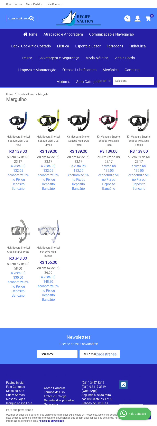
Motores (63, 81)
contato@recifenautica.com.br (102, 366)
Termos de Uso (54, 347)
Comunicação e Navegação (111, 34)
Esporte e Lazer (88, 46)
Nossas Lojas (15, 354)
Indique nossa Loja (19, 358)
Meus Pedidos (34, 4)
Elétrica (63, 46)
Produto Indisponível (18, 209)
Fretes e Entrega (55, 351)
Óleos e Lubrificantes (79, 69)
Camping (132, 69)
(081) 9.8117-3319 (94, 343)
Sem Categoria (88, 81)
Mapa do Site (15, 345)
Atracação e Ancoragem (63, 34)
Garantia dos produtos (59, 355)
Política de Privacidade (59, 367)
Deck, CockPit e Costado (31, 46)
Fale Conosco (54, 4)
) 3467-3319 (93, 337)
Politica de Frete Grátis (59, 363)
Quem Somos (14, 4)
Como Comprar (54, 343)
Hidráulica (137, 46)
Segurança (51, 359)
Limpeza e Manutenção (37, 69)
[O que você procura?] (31, 18)
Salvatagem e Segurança (58, 57)
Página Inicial (15, 337)
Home (32, 34)
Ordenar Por (103, 81)
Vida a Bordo (124, 57)
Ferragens (115, 46)
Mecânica (111, 69)
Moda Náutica (96, 57)
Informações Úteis (55, 333)
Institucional (17, 330)
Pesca (27, 57)
